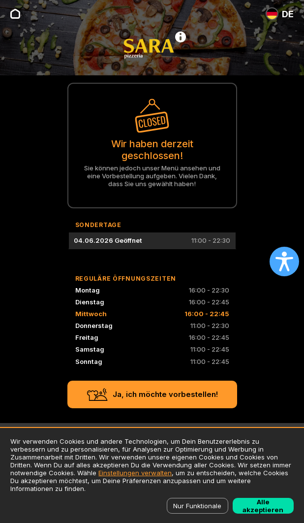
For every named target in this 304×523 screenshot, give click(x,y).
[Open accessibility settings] (284, 261)
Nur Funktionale (197, 506)
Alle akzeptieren (263, 506)
